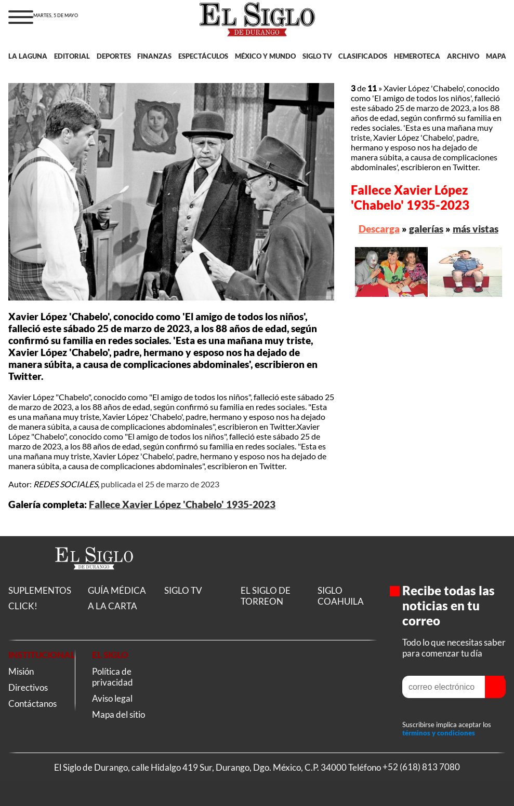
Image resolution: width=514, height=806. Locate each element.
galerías (426, 229)
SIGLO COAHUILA (341, 596)
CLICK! (22, 605)
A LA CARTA (112, 605)
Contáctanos (32, 703)
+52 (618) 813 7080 (421, 767)
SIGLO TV (317, 56)
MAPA (496, 56)
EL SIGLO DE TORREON (266, 596)
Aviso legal (112, 698)
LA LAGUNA (27, 56)
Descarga (379, 229)
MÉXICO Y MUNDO (265, 56)
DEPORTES (114, 56)
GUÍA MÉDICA (117, 590)
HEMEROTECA (417, 56)
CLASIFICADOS (362, 56)
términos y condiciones (438, 733)
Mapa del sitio (118, 714)
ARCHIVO (463, 56)
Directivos (28, 687)
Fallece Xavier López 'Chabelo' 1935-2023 (182, 504)
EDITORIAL (72, 56)
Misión (21, 671)
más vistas (475, 229)
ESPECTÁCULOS (203, 56)
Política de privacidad (112, 677)
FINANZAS (154, 56)
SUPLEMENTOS (39, 590)
